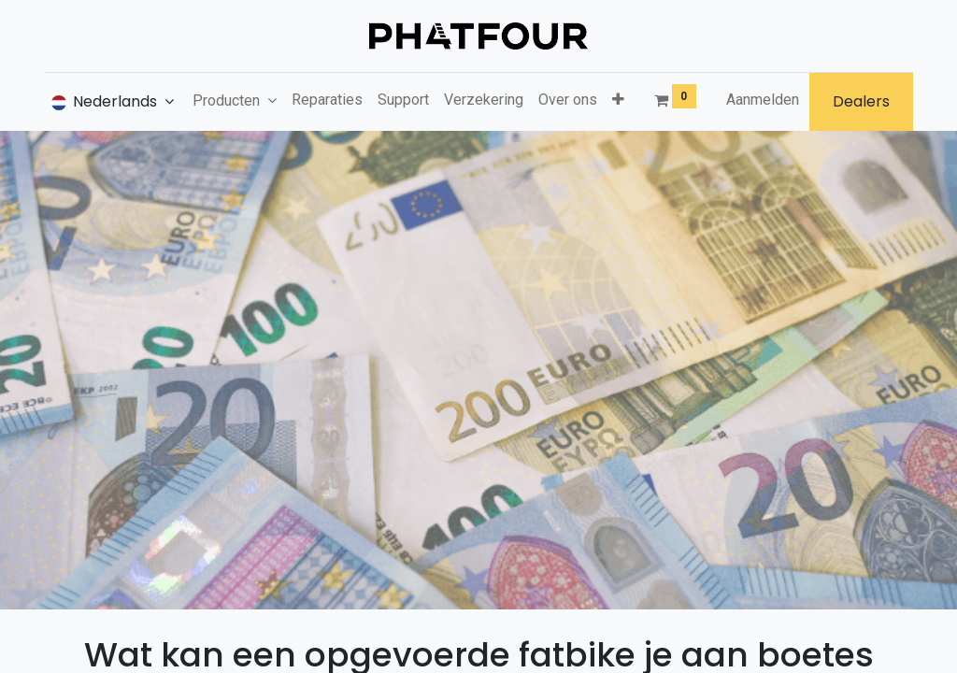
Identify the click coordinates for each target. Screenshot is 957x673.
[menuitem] (327, 100)
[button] (618, 100)
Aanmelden (762, 99)
